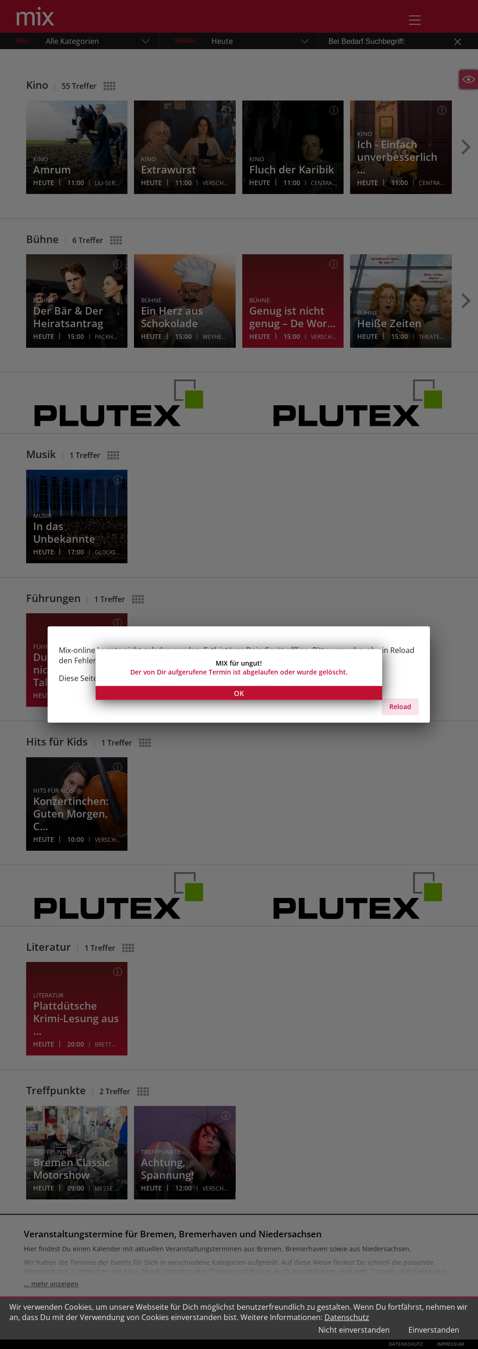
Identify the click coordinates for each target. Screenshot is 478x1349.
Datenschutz (346, 1317)
